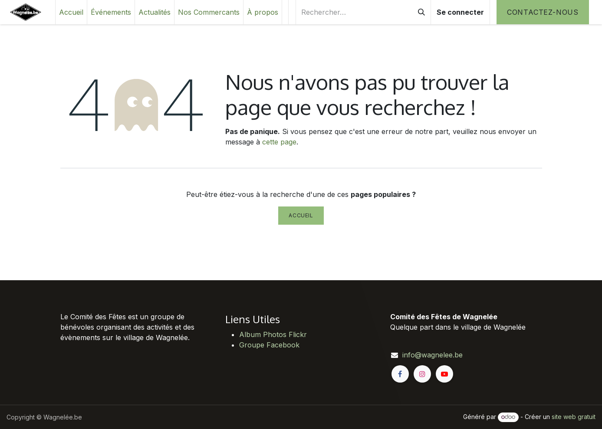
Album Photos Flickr (273, 334)
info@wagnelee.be (432, 354)
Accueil (301, 215)
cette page (279, 142)
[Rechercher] (421, 12)
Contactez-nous (543, 12)
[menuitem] (71, 12)
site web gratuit (573, 416)
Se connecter (460, 12)
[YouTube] (444, 374)
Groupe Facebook (269, 345)
